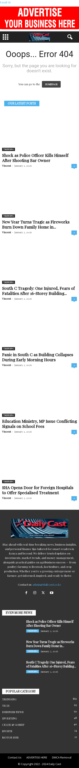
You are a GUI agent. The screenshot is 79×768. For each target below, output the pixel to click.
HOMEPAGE (51, 84)
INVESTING (9, 718)
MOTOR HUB (10, 737)
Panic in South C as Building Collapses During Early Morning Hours (37, 357)
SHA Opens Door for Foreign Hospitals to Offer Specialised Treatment (37, 490)
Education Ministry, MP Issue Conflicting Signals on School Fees (39, 423)
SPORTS (7, 731)
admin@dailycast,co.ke (47, 584)
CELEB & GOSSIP (13, 724)
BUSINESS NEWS (13, 712)
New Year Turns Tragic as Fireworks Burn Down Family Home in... (36, 224)
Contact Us (14, 757)
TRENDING (8, 149)
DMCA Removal (61, 757)
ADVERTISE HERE (36, 757)
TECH (5, 705)
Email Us (5, 2)
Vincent (6, 165)
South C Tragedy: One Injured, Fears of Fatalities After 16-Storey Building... (38, 290)
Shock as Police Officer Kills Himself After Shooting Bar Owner (35, 157)
